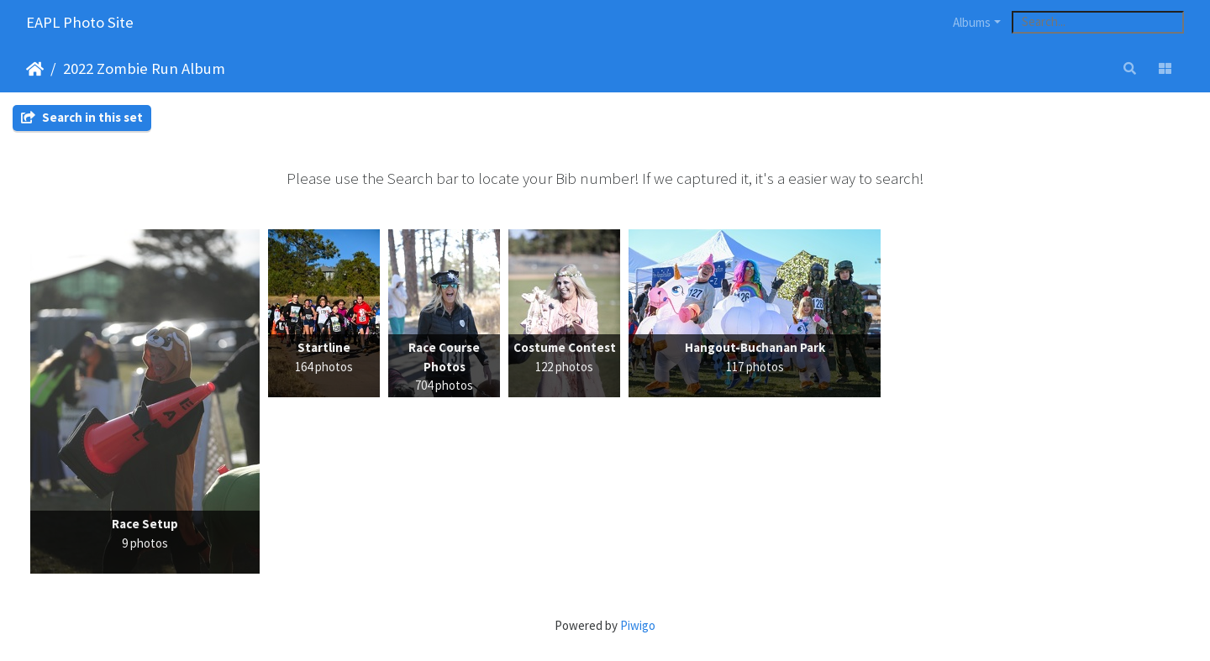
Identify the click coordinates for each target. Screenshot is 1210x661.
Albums (972, 22)
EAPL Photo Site (80, 22)
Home (35, 69)
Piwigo (637, 625)
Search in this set (82, 117)
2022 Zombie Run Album (144, 68)
